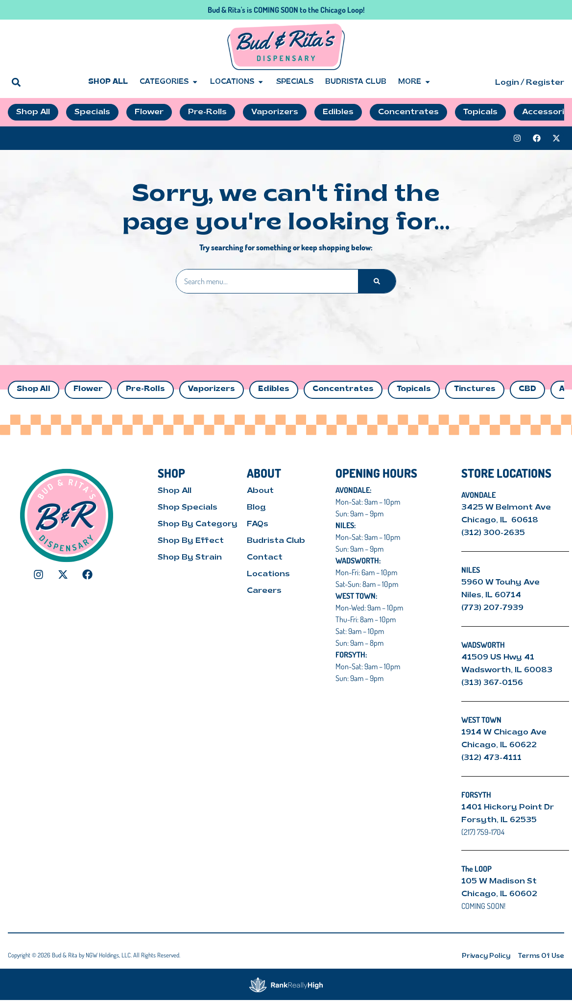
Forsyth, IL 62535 (499, 820)
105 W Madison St (499, 881)
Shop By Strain (190, 558)
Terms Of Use (541, 956)
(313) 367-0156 (492, 683)
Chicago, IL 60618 (500, 520)
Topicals (414, 389)
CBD (527, 389)
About (260, 491)
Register (545, 83)
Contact (265, 558)
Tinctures (475, 389)
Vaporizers (211, 389)
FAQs (257, 524)
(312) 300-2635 (493, 533)
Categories (169, 82)
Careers (264, 591)
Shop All (108, 82)
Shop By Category (198, 524)
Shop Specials (187, 508)
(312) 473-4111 (491, 758)
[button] (16, 82)
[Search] (377, 281)
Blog (256, 508)
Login (507, 83)
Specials (294, 82)
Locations (237, 82)
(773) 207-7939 (492, 608)
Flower (88, 389)
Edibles (273, 389)
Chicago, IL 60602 (499, 894)
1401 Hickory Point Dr (507, 807)
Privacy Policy (486, 956)
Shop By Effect (191, 541)
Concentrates (343, 389)
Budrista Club (355, 82)
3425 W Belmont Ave (507, 508)
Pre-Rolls (145, 389)
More (414, 82)
